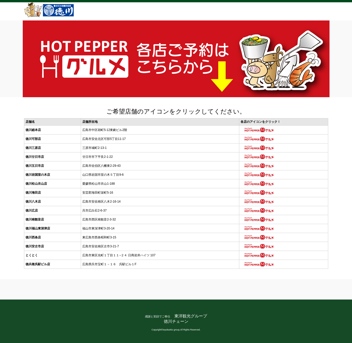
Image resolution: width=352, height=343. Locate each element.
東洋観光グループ (190, 316)
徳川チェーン (176, 321)
